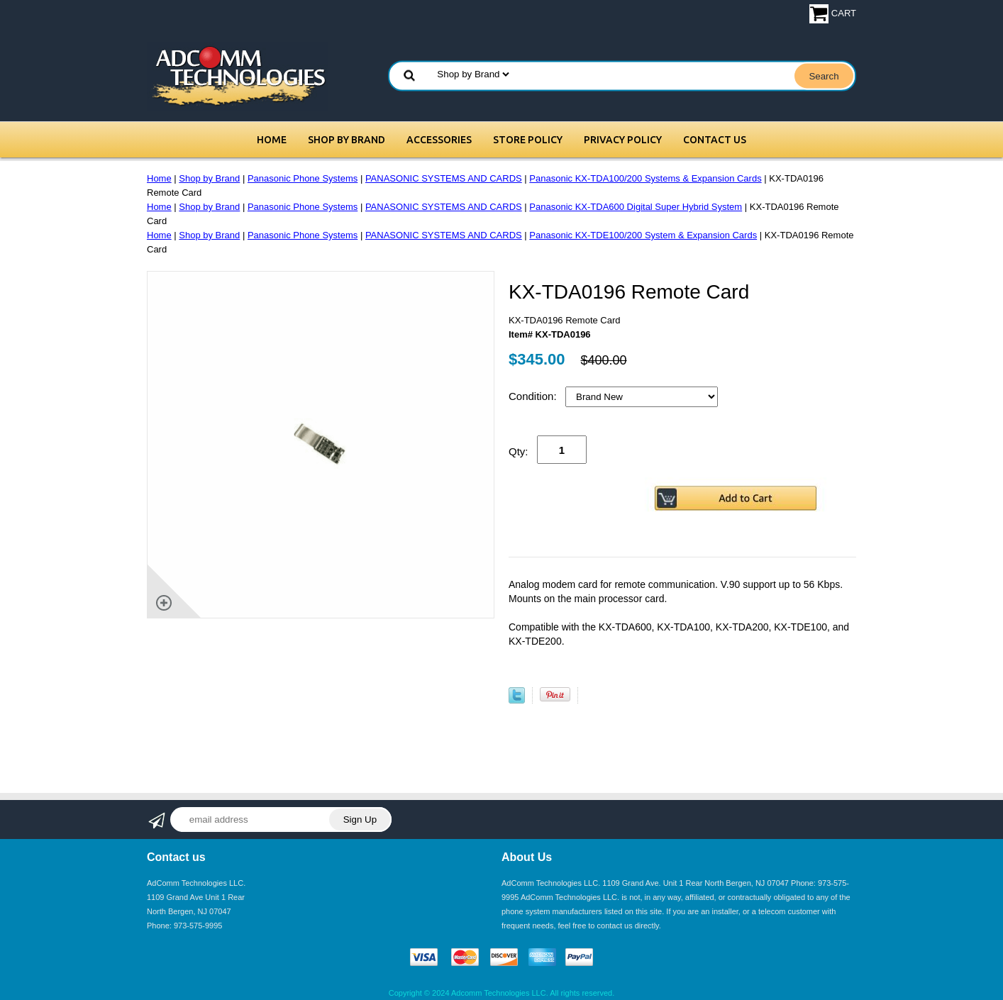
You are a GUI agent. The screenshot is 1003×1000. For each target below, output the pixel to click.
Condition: (534, 396)
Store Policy (528, 139)
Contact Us (714, 139)
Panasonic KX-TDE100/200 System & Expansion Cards (643, 235)
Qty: (518, 451)
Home (272, 139)
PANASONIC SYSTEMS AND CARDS (443, 178)
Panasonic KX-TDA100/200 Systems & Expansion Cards (645, 178)
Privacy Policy (623, 139)
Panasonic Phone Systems (303, 178)
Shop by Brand (346, 139)
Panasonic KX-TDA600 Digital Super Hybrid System (635, 206)
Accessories (439, 139)
